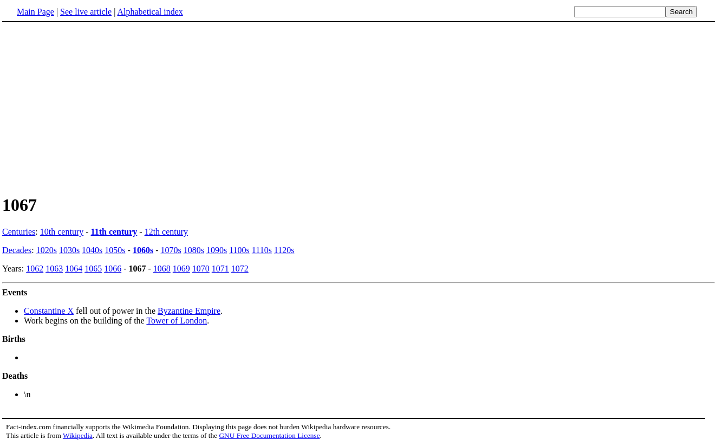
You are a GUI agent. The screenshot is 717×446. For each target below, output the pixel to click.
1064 (73, 268)
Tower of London (176, 320)
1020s (46, 250)
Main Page (35, 11)
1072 (240, 268)
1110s (262, 250)
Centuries (18, 231)
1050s (115, 250)
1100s (239, 250)
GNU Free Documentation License (269, 435)
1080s (194, 250)
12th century (166, 231)
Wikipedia (78, 435)
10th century (61, 231)
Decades (16, 250)
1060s (143, 250)
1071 (220, 268)
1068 (162, 268)
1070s (170, 250)
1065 (93, 268)
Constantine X (49, 310)
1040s (92, 250)
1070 (201, 268)
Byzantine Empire (189, 310)
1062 (34, 268)
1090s (216, 250)
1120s (284, 250)
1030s (69, 250)
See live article (86, 11)
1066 (112, 268)
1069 (181, 268)
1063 (54, 268)
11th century (114, 231)
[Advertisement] (358, 108)
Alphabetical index (149, 11)
